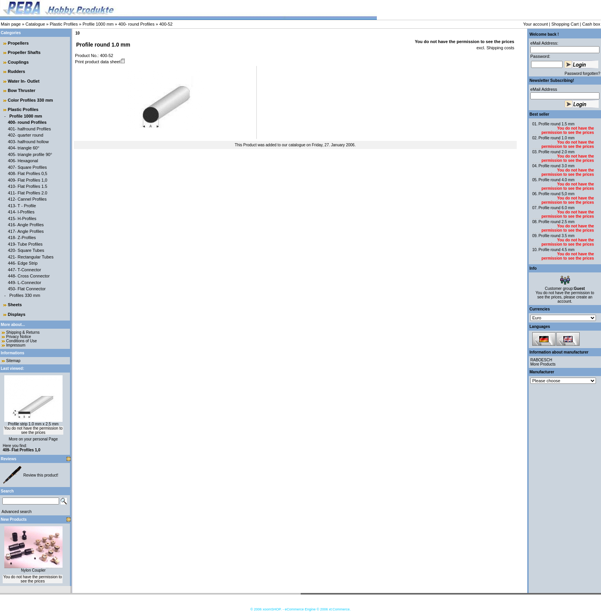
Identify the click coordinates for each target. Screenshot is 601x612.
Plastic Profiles (64, 24)
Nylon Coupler (33, 570)
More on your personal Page (33, 439)
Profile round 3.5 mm (556, 236)
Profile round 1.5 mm (556, 124)
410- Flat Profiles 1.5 (27, 186)
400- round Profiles (136, 24)
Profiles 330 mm (24, 295)
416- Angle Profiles (26, 224)
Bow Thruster (21, 90)
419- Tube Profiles (25, 244)
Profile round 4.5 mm (556, 250)
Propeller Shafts (24, 52)
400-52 (165, 24)
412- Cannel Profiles (27, 199)
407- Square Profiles (27, 167)
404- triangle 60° (23, 148)
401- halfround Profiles (29, 129)
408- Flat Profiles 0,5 (27, 173)
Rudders (16, 71)
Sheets (15, 304)
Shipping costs (499, 47)
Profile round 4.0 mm (556, 180)
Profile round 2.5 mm (556, 222)
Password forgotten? (582, 73)
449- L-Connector (24, 282)
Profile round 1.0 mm (556, 138)
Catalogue (35, 24)
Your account (535, 24)
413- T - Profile (22, 205)
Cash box (591, 24)
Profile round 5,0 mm (556, 194)
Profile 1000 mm (97, 24)
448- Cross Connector (29, 276)
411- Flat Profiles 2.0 (27, 193)
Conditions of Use (21, 341)
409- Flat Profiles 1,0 (27, 180)
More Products (543, 364)
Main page (11, 24)
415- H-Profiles (22, 218)
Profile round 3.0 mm (556, 166)
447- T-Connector (24, 269)
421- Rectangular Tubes (30, 257)
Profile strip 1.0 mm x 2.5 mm (33, 424)
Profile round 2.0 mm (556, 152)
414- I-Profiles (21, 212)
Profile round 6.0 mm (556, 208)
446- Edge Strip (22, 263)
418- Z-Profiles (22, 237)
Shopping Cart (564, 24)
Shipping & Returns (23, 332)
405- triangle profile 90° (30, 154)
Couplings (18, 62)
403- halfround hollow (28, 141)
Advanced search (16, 512)
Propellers (18, 43)
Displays (16, 314)
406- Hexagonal (23, 160)
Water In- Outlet (23, 81)
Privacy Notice (18, 337)
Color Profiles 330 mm (30, 100)
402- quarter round (25, 135)
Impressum (15, 345)
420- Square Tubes (26, 250)
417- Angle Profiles (26, 231)
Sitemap (13, 361)
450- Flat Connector (26, 288)
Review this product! (40, 475)
